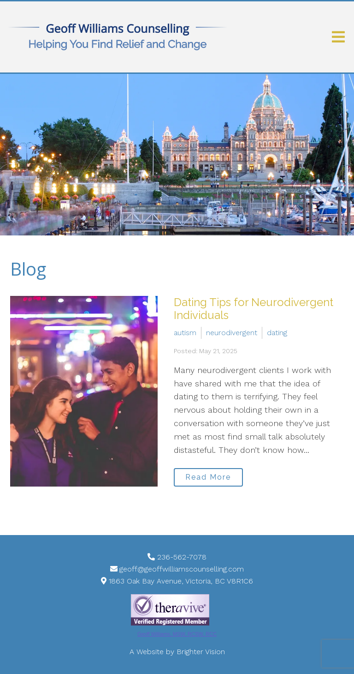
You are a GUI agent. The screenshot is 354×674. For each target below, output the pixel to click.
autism (185, 332)
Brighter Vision (201, 651)
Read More (208, 477)
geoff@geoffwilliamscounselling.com (181, 569)
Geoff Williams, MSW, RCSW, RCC (177, 634)
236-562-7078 (181, 557)
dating (277, 332)
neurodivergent (231, 332)
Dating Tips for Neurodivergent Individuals (253, 308)
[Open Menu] (338, 37)
